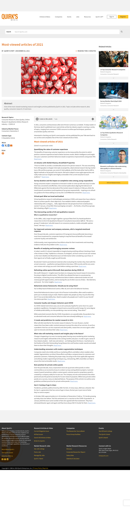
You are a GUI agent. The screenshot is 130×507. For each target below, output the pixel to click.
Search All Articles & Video (42, 437)
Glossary (69, 449)
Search (8, 32)
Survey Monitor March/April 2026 (111, 101)
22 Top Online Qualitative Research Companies (111, 134)
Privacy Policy (37, 468)
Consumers (5, 131)
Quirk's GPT (99, 17)
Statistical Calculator (73, 459)
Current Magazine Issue (41, 431)
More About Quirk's (8, 449)
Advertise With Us (7, 456)
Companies (58, 17)
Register (123, 17)
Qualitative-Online (15, 122)
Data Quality (20, 120)
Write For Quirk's (39, 441)
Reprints (45, 468)
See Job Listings (39, 449)
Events (69, 17)
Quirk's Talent (38, 459)
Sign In (111, 17)
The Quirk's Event (7, 453)
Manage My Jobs (39, 455)
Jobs (77, 17)
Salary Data (70, 455)
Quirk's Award (103, 437)
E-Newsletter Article (8, 138)
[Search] (66, 32)
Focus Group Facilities (73, 434)
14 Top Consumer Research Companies (112, 69)
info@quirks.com (103, 456)
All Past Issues (38, 434)
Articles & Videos (45, 17)
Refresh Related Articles (113, 183)
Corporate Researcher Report (75, 452)
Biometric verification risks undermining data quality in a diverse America (113, 167)
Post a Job (37, 452)
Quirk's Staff (9, 51)
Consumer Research (8, 120)
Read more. (38, 159)
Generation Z (14, 131)
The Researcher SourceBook (75, 431)
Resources (87, 17)
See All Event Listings (105, 431)
